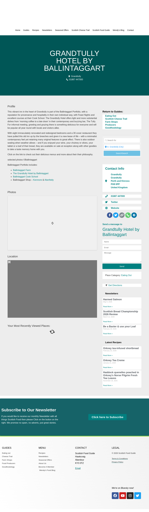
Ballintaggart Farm (22, 170)
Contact (130, 30)
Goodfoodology (113, 128)
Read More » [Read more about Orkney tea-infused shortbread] (107, 355)
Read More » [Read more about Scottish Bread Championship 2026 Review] (107, 322)
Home (17, 30)
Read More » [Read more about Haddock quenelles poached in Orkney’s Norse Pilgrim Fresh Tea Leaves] (107, 385)
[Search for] (122, 140)
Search (122, 153)
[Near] (122, 146)
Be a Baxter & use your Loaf (119, 326)
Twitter (114, 202)
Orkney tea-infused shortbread (121, 348)
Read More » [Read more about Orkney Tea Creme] (107, 367)
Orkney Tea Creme (114, 360)
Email (78, 468)
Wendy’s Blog (118, 30)
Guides (26, 30)
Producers (110, 125)
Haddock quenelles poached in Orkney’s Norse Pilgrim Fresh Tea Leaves (121, 375)
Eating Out (110, 116)
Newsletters (47, 30)
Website (115, 208)
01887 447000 (118, 196)
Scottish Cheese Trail (81, 30)
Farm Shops (111, 122)
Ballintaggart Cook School (25, 176)
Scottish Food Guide (101, 30)
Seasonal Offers (62, 30)
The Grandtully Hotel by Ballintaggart (30, 173)
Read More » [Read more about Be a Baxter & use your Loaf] (107, 334)
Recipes (35, 30)
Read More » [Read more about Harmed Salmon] (107, 307)
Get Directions (115, 285)
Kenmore (37, 180)
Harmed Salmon (112, 299)
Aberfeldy (49, 180)
